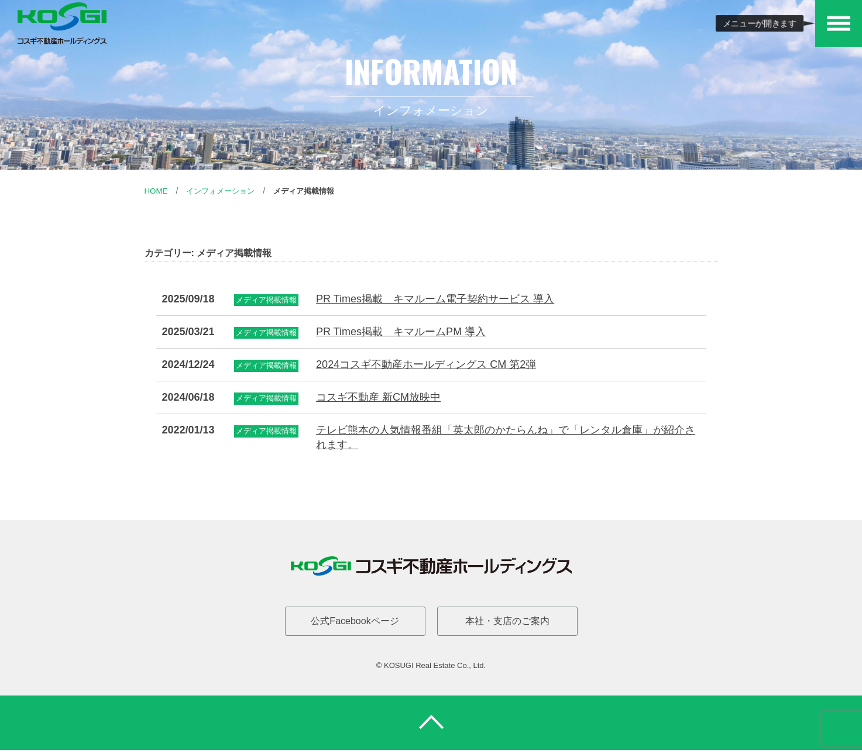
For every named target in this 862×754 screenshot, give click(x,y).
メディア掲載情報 (312, 190)
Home (157, 190)
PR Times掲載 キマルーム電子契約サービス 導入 (435, 299)
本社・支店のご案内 (507, 621)
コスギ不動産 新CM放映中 (378, 397)
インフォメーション (224, 190)
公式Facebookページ (355, 621)
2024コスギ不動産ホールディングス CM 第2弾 (426, 364)
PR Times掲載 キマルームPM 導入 (401, 332)
